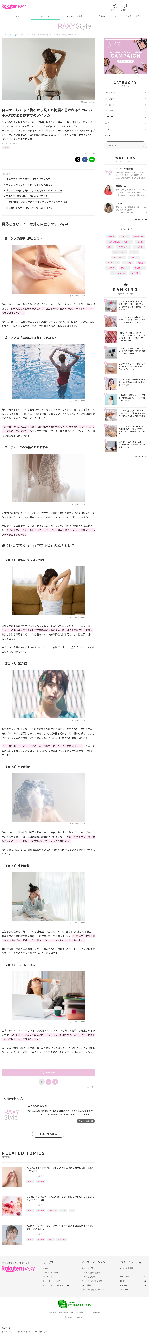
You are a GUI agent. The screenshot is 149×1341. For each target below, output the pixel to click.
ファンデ (124, 268)
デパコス (110, 268)
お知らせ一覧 (87, 1268)
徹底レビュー (119, 252)
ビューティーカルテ (51, 1281)
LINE (122, 1281)
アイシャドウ (124, 247)
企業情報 (52, 1312)
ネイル (108, 123)
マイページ (48, 1277)
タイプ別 (134, 273)
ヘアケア (109, 117)
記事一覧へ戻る (48, 1134)
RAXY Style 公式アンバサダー (119, 241)
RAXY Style (45, 16)
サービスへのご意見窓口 (92, 1281)
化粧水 (140, 262)
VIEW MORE (141, 219)
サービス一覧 (7, 1332)
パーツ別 (128, 262)
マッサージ (61, 1239)
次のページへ (48, 1072)
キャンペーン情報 (74, 16)
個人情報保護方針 (66, 1312)
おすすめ (41, 1181)
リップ (134, 252)
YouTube (124, 1290)
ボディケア (13, 144)
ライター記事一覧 (86, 1121)
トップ (16, 16)
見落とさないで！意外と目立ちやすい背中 (28, 179)
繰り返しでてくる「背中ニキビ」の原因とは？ (30, 184)
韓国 (110, 247)
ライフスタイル (118, 273)
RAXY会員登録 (126, 1268)
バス (72, 1210)
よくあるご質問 (133, 16)
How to (5, 147)
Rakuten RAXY (15, 6)
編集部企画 (138, 236)
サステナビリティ (42, 1332)
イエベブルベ (112, 262)
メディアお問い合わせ (91, 1272)
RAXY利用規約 (88, 1285)
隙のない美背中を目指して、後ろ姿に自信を (29, 208)
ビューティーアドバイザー (54, 1285)
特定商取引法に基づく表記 (93, 1290)
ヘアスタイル (118, 257)
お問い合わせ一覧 (24, 1332)
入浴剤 (63, 1210)
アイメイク (110, 104)
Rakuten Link (125, 1285)
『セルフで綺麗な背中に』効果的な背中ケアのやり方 (34, 190)
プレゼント (52, 1210)
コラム (108, 129)
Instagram (124, 1277)
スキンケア (110, 92)
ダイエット (139, 268)
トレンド (139, 247)
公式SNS (102, 16)
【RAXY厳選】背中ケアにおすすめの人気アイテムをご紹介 (36, 202)
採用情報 (96, 1312)
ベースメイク (111, 98)
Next (90, 1087)
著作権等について (83, 1312)
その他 (108, 135)
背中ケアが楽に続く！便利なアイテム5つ (27, 196)
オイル (51, 1239)
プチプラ (134, 257)
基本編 (140, 241)
